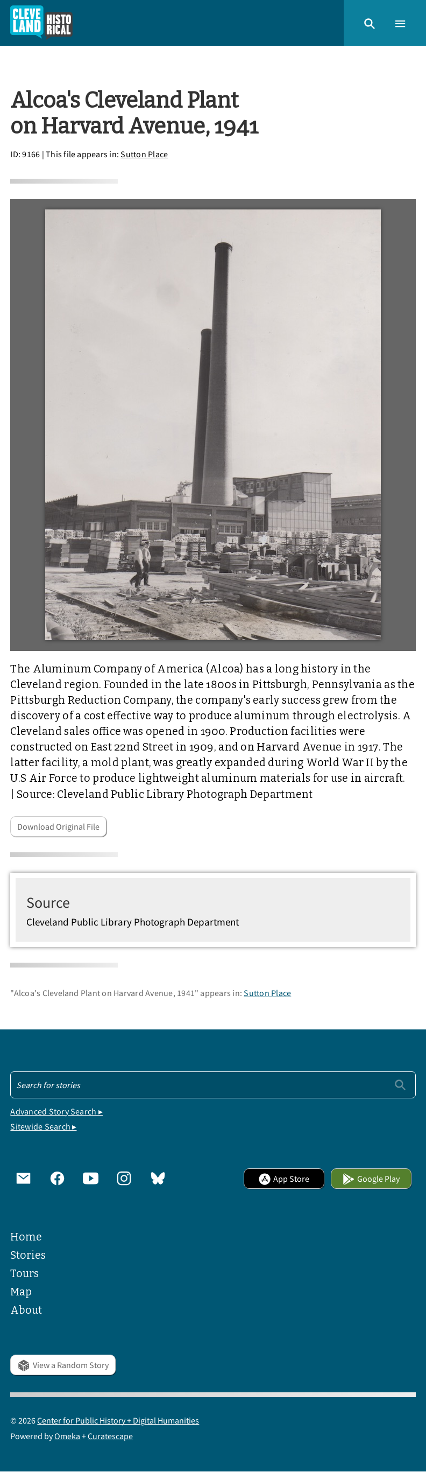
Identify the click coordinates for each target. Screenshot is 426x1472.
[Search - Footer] (212, 1084)
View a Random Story (62, 1364)
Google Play (371, 1178)
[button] (369, 22)
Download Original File (58, 826)
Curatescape (110, 1436)
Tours (24, 1273)
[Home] (41, 23)
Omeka (67, 1436)
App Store (283, 1178)
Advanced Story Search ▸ (56, 1111)
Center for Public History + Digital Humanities (118, 1420)
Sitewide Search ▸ (43, 1126)
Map (21, 1292)
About (26, 1310)
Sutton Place (144, 154)
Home (26, 1237)
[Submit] (400, 1084)
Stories (28, 1255)
